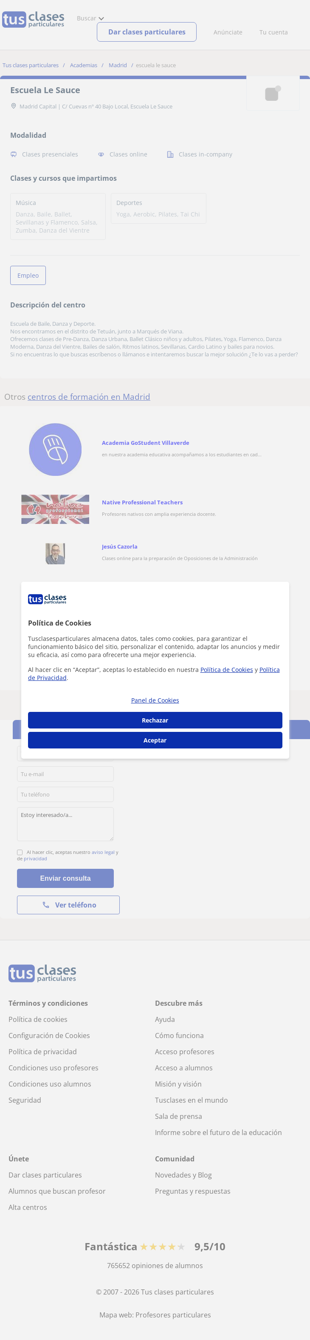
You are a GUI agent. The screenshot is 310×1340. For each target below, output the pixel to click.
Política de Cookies (226, 670)
